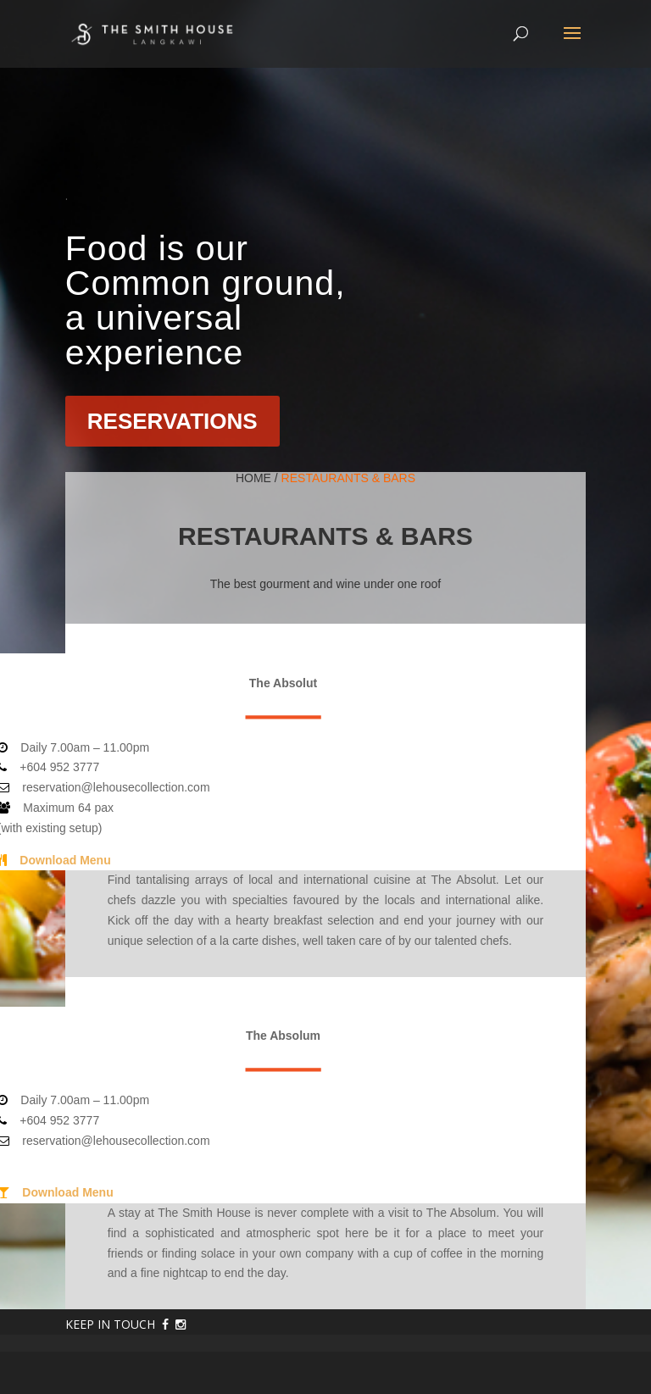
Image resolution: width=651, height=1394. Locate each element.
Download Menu (64, 860)
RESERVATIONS (172, 421)
